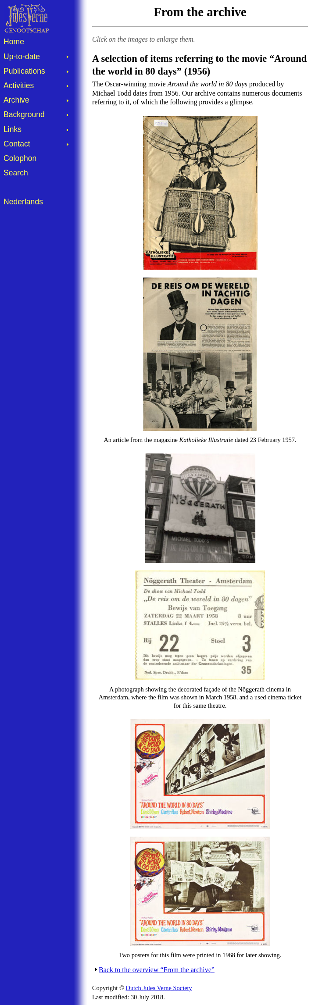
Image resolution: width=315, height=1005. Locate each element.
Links (12, 129)
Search (16, 172)
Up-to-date (22, 56)
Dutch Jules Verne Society (159, 987)
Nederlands (23, 201)
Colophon (20, 158)
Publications (24, 71)
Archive (16, 100)
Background (24, 114)
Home (14, 41)
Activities (19, 85)
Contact (17, 143)
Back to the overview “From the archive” (157, 969)
